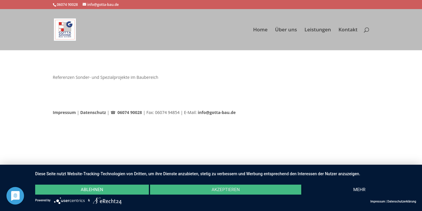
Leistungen (317, 30)
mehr (359, 189)
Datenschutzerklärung (401, 201)
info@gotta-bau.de (217, 112)
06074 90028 (130, 112)
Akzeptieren (226, 189)
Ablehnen (92, 189)
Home (260, 30)
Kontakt (348, 30)
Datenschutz (93, 112)
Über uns (286, 30)
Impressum (64, 112)
